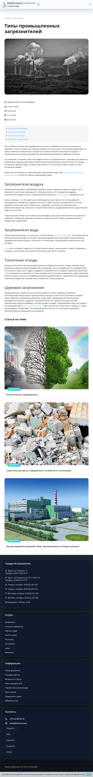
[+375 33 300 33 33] (7, 719)
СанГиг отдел (11, 635)
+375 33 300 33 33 (16, 719)
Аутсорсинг (10, 644)
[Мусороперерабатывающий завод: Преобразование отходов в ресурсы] (46, 514)
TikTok (9, 752)
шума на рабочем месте (32, 306)
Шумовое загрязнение (18, 139)
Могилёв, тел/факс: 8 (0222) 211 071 (22, 593)
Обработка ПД (11, 701)
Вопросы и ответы (13, 679)
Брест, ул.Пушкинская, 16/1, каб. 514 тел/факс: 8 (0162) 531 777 (22, 578)
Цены (7, 648)
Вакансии (9, 652)
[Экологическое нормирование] (46, 362)
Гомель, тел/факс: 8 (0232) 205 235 (21, 584)
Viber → (9, 734)
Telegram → (11, 728)
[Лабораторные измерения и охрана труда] (19, 4)
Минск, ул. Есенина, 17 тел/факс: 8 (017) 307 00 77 (16, 572)
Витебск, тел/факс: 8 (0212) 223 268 (21, 598)
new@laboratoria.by (18, 723)
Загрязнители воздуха (18, 128)
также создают (62, 194)
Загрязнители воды (16, 132)
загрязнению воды (63, 235)
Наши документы (12, 670)
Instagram (10, 746)
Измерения (10, 622)
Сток (7, 248)
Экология (9, 639)
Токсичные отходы (16, 135)
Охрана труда (11, 631)
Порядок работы (12, 675)
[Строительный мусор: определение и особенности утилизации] (46, 438)
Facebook (10, 740)
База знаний (10, 692)
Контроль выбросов (14, 626)
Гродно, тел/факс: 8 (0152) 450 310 (21, 589)
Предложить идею (13, 696)
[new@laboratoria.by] (7, 723)
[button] (48, 4)
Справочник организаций (16, 688)
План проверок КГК (13, 683)
